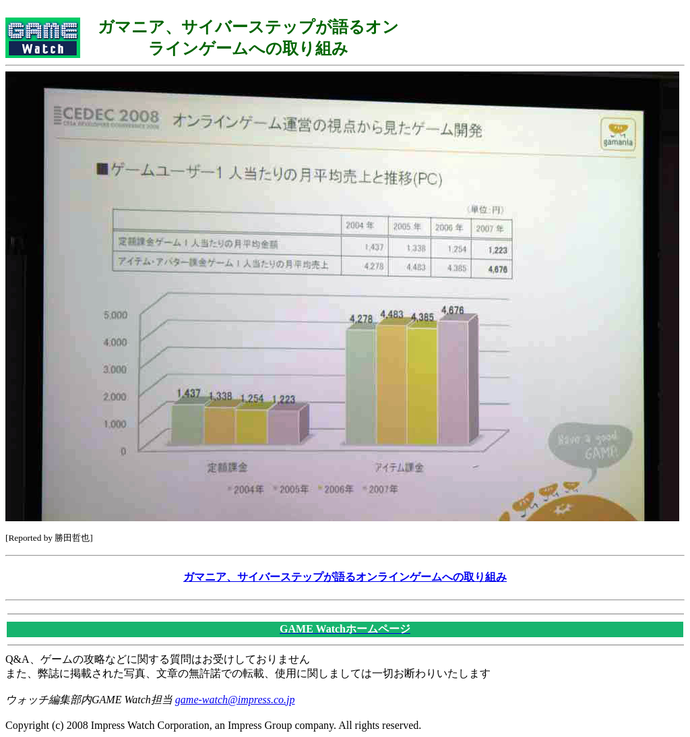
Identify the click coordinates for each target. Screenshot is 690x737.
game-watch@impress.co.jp (235, 699)
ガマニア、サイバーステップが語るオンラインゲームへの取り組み (345, 577)
